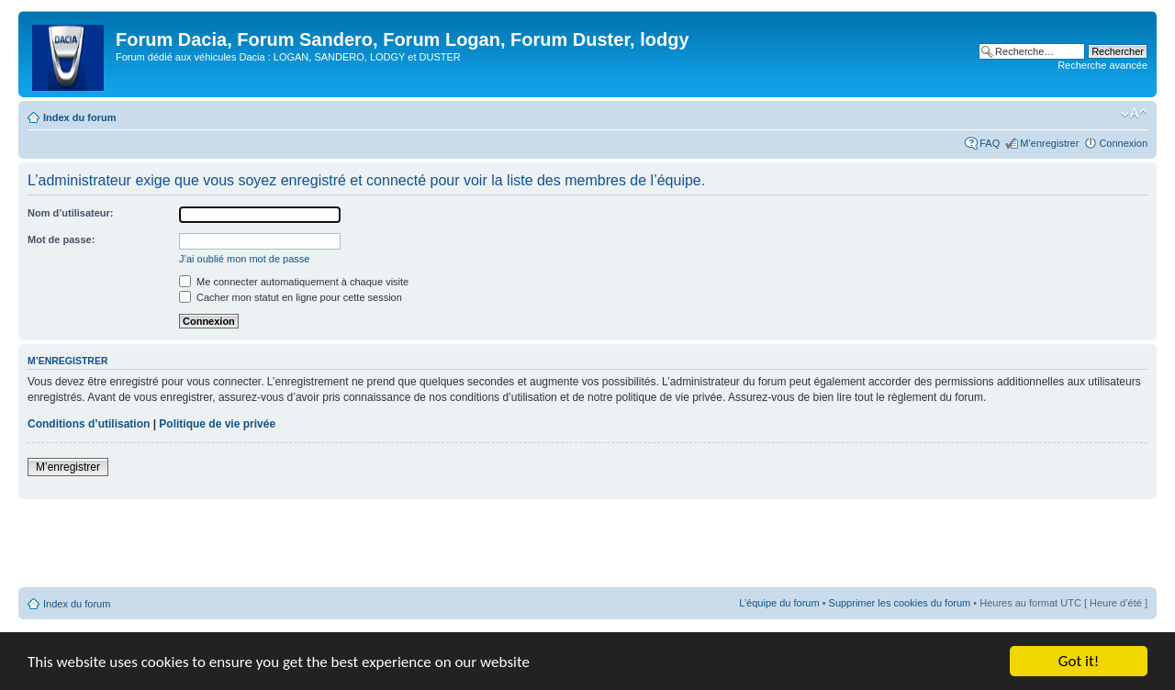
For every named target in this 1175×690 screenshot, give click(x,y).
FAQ (989, 143)
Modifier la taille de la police (1134, 114)
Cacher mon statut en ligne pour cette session (290, 297)
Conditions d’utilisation (89, 423)
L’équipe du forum (779, 602)
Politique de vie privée (217, 423)
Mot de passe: (61, 239)
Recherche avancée (1102, 65)
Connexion (1123, 143)
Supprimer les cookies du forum (900, 602)
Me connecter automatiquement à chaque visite (293, 281)
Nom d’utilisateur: (71, 212)
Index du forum (79, 117)
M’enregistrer (1049, 143)
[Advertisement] (587, 544)
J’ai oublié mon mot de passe (244, 258)
